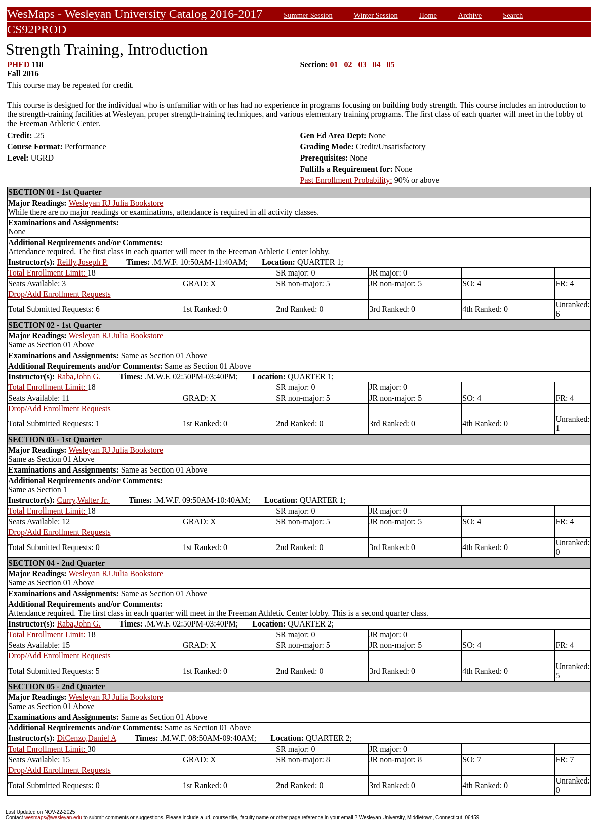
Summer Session (308, 15)
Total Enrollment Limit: (48, 272)
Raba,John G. (79, 376)
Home (428, 15)
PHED (18, 64)
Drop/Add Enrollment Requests (59, 294)
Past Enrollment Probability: (346, 180)
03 (362, 64)
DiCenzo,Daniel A (86, 738)
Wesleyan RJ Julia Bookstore (116, 203)
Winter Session (376, 15)
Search (513, 15)
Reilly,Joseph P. (82, 262)
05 (391, 64)
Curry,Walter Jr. (83, 500)
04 (377, 64)
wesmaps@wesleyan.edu (53, 817)
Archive (470, 15)
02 (348, 64)
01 (334, 64)
